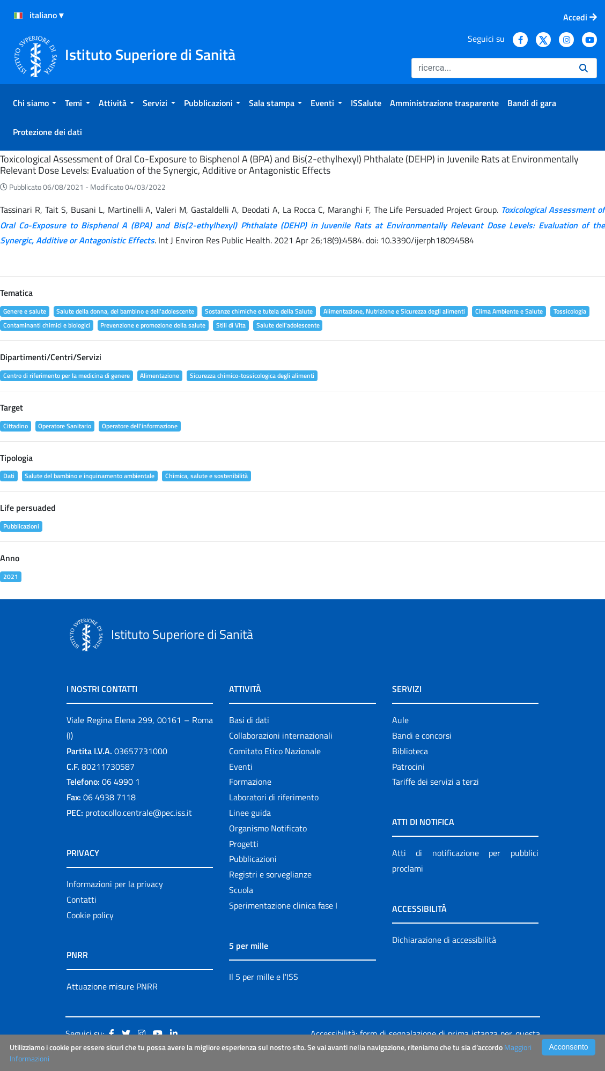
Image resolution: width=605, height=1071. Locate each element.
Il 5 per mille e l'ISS (263, 976)
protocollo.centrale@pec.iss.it (138, 812)
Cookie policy (90, 915)
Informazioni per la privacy (115, 883)
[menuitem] (35, 103)
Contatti (82, 899)
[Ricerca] (491, 68)
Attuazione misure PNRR (112, 986)
